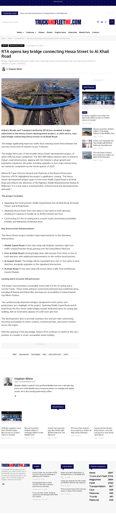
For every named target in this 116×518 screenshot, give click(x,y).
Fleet (84, 112)
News (10, 38)
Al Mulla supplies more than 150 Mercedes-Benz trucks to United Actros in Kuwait (95, 117)
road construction (55, 354)
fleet (44, 354)
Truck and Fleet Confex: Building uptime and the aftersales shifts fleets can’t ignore (45, 494)
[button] (112, 22)
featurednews (24, 354)
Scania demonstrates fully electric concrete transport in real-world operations (103, 431)
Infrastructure (19, 38)
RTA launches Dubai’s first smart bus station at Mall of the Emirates (103, 154)
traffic (66, 354)
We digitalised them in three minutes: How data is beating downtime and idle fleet (42, 484)
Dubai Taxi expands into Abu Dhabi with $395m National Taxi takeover (103, 143)
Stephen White (15, 69)
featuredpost (35, 354)
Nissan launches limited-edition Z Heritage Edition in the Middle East (43, 13)
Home (3, 38)
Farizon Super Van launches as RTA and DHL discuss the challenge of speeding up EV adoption (44, 474)
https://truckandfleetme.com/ (24, 382)
